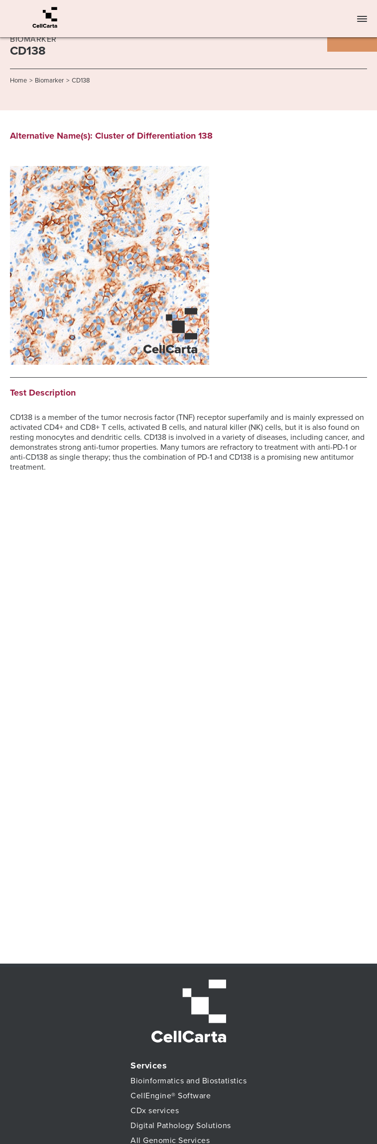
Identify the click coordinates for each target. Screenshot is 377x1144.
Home (18, 80)
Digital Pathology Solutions (180, 1126)
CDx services (154, 1111)
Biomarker (49, 80)
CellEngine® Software (170, 1096)
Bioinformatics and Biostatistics (188, 1081)
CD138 (81, 80)
